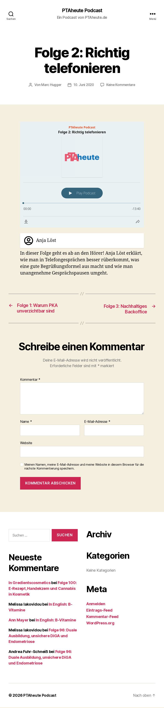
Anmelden (95, 604)
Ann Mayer (19, 620)
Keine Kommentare (121, 85)
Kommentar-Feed (102, 617)
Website (26, 443)
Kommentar (30, 380)
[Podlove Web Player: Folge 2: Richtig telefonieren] (82, 175)
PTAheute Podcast (82, 10)
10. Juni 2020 (83, 85)
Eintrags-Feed (99, 610)
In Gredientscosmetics (29, 583)
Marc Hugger (50, 85)
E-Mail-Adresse (97, 422)
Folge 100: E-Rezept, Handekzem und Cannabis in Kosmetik (43, 589)
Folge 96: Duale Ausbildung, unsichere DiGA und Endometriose (43, 636)
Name (26, 422)
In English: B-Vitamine (56, 620)
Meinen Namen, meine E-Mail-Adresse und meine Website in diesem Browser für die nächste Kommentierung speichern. (84, 467)
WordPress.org (100, 623)
